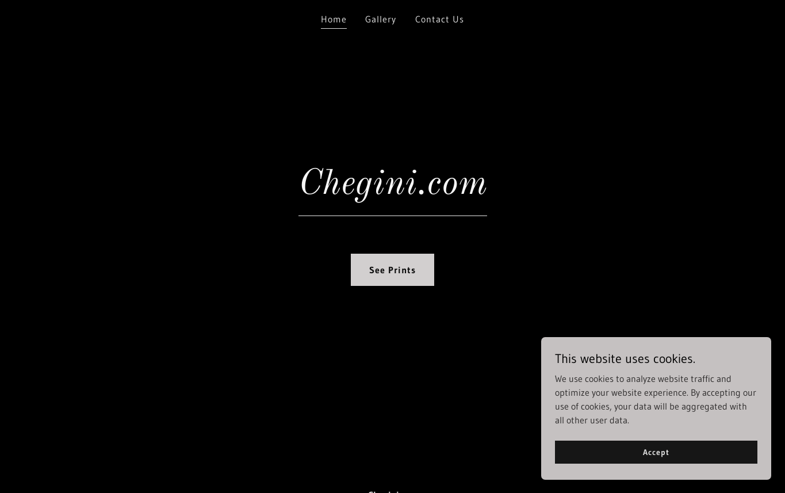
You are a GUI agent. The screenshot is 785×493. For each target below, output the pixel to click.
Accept (656, 451)
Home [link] (334, 19)
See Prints (392, 270)
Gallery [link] (380, 19)
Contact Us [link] (439, 19)
